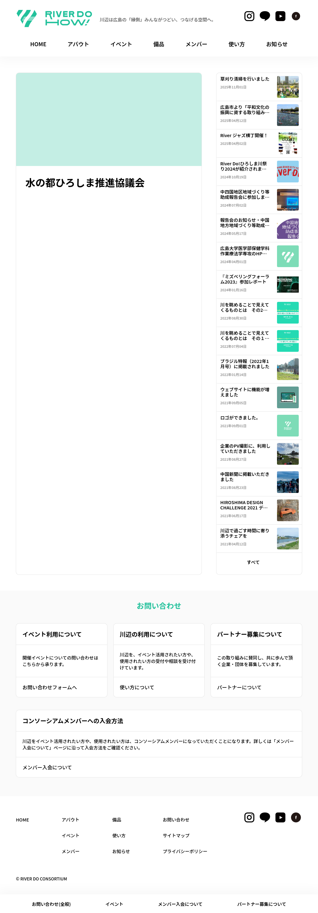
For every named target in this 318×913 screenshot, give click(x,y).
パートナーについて (239, 687)
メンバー (71, 851)
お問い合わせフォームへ (49, 687)
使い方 (118, 835)
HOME (22, 819)
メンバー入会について (47, 767)
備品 (116, 819)
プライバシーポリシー (185, 851)
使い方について (137, 687)
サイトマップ (176, 835)
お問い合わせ (176, 819)
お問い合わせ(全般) (51, 904)
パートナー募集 (261, 904)
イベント (115, 904)
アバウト (71, 819)
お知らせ (121, 851)
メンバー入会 (180, 904)
